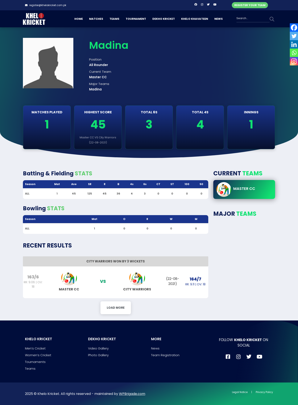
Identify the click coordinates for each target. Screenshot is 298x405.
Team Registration (165, 355)
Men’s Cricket (35, 348)
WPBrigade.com (132, 393)
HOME (78, 19)
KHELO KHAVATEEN (194, 19)
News (155, 348)
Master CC (244, 188)
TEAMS (114, 19)
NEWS (218, 19)
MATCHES (96, 19)
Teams (30, 368)
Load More (116, 308)
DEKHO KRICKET (163, 19)
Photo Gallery (98, 355)
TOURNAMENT (136, 19)
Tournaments (35, 362)
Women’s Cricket (38, 355)
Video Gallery (98, 348)
